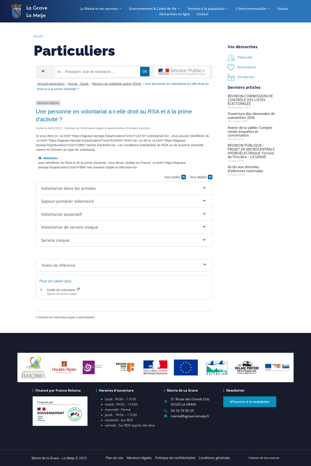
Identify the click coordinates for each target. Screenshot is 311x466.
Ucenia (282, 8)
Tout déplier (201, 177)
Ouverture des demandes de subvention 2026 (251, 115)
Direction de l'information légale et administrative (67, 317)
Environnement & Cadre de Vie (155, 8)
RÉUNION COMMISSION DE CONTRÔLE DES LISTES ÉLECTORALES (250, 100)
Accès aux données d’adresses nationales (245, 168)
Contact (202, 14)
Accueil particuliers (51, 84)
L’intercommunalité (253, 8)
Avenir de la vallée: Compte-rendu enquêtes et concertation (250, 131)
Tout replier (175, 177)
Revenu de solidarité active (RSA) (117, 84)
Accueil (38, 36)
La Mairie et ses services (101, 8)
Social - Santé (78, 84)
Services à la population (208, 8)
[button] (124, 188)
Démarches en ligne (174, 14)
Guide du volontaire (63, 290)
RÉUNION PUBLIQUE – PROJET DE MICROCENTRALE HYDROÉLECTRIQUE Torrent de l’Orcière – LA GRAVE (251, 151)
